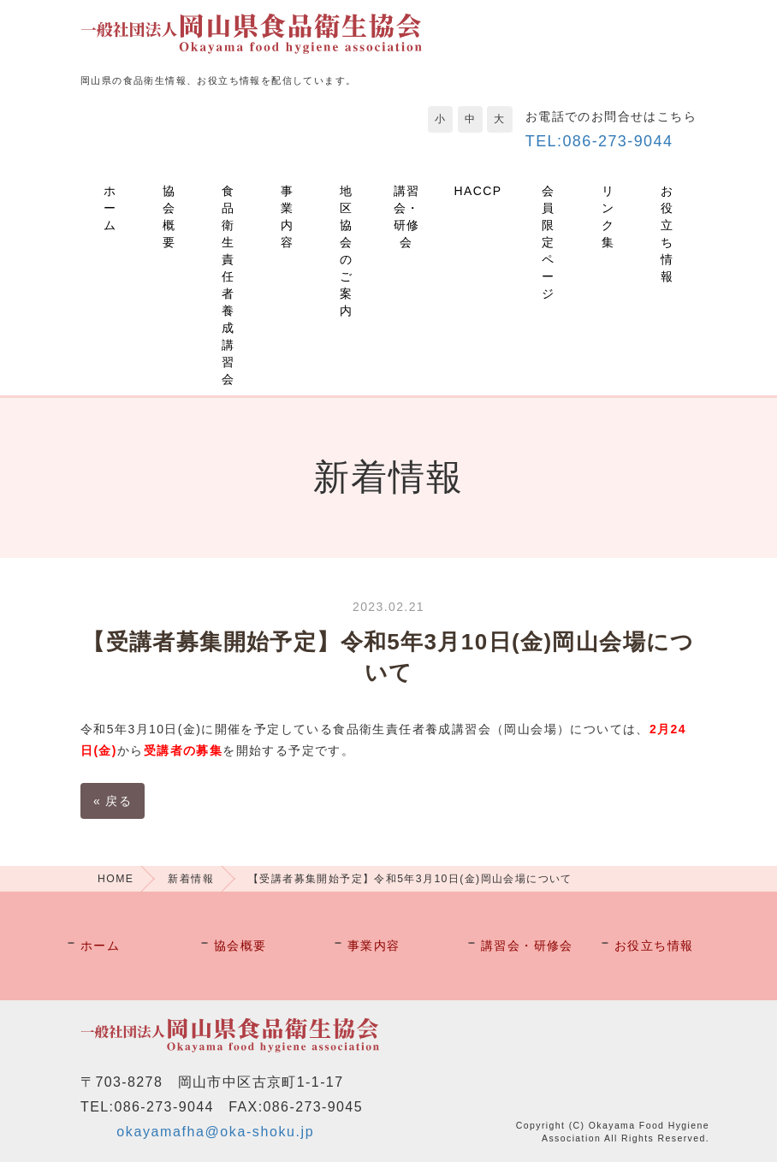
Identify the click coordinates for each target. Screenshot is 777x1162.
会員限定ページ (548, 242)
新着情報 (191, 879)
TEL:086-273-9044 (599, 141)
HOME (115, 879)
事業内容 (287, 216)
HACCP (478, 191)
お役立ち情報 (667, 233)
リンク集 (608, 216)
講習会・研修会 (407, 216)
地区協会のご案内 (346, 250)
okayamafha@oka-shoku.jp (215, 1131)
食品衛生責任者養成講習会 (228, 285)
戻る (112, 801)
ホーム (110, 208)
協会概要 (169, 216)
